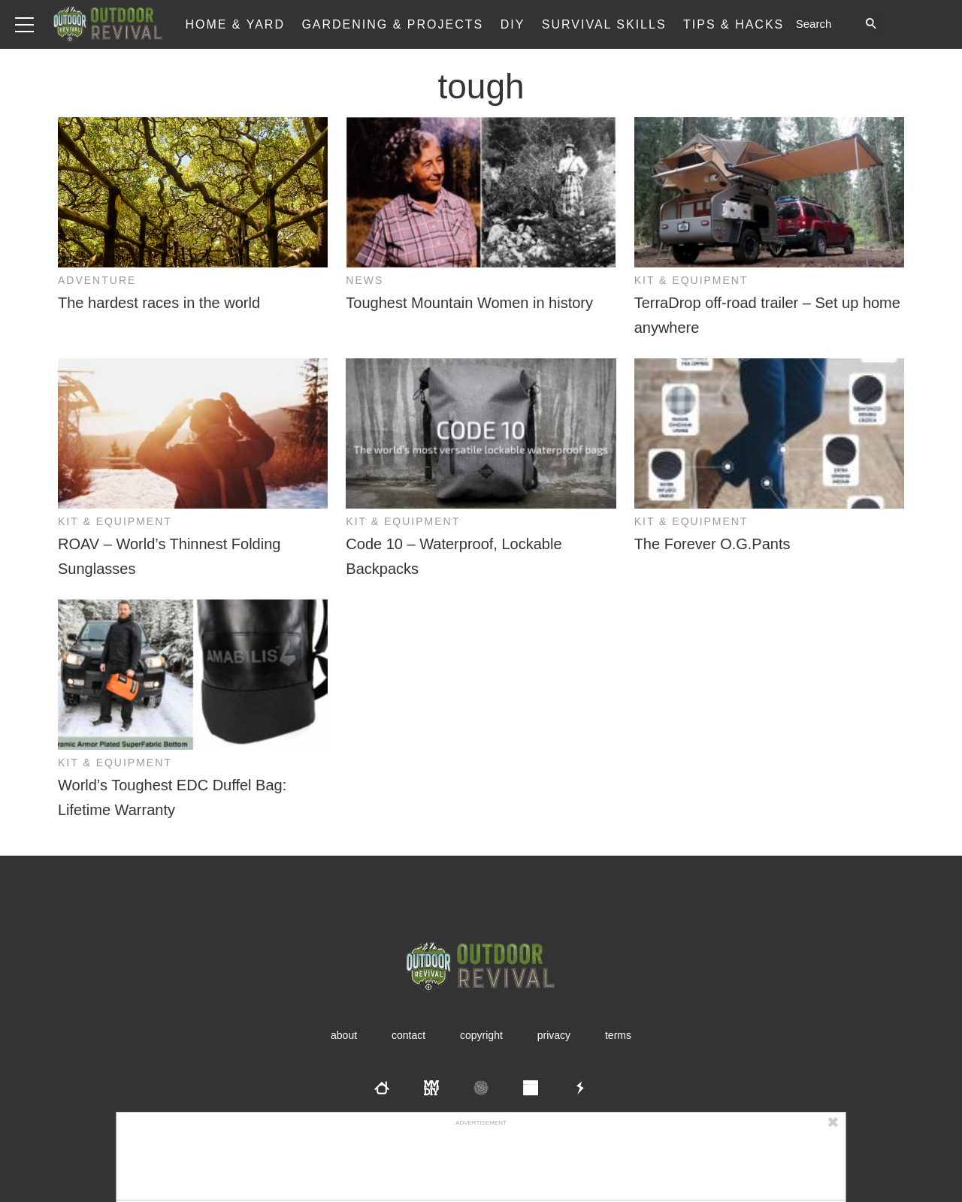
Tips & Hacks (733, 24)
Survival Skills (604, 24)
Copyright (481, 1035)
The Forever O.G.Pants (712, 544)
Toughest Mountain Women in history (469, 302)
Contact (408, 1035)
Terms (618, 1035)
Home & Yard (235, 24)
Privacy (553, 1035)
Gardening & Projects (392, 24)
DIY (513, 24)
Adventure (97, 280)
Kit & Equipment (691, 280)
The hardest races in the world (159, 302)
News (364, 280)
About (344, 1035)
